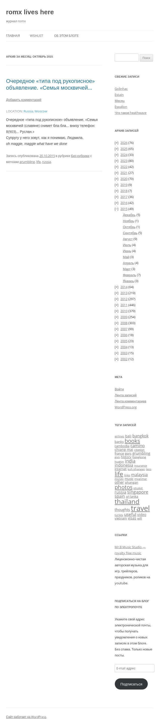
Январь (128, 281)
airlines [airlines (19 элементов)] (119, 436)
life (38, 161)
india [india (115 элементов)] (130, 461)
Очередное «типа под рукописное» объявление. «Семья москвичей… (50, 84)
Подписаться (131, 683)
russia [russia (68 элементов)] (120, 492)
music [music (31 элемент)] (129, 478)
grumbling (27, 161)
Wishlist (36, 36)
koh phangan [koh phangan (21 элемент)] (136, 469)
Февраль (129, 275)
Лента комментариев (130, 401)
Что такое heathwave (130, 112)
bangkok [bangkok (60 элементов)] (140, 436)
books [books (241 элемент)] (132, 440)
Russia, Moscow (35, 111)
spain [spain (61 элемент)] (120, 496)
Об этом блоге (66, 36)
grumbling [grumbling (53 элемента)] (141, 453)
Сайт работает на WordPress (26, 717)
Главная (13, 36)
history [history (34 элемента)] (126, 457)
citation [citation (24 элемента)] (139, 450)
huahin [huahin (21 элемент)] (119, 461)
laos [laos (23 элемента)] (148, 469)
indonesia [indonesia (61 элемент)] (124, 465)
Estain (119, 94)
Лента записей (125, 395)
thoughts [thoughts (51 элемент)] (122, 509)
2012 (123, 299)
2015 (123, 209)
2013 (123, 293)
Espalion (121, 106)
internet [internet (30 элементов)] (121, 469)
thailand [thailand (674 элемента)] (127, 501)
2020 (123, 178)
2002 (123, 359)
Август (128, 239)
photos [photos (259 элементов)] (123, 487)
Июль (127, 245)
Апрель (128, 263)
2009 (123, 317)
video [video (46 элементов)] (141, 514)
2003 (123, 353)
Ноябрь (128, 221)
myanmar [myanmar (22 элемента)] (140, 479)
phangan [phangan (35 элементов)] (131, 482)
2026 (123, 142)
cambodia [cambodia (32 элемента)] (122, 446)
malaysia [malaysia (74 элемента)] (139, 474)
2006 (123, 335)
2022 (123, 166)
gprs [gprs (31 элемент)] (128, 453)
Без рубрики (80, 155)
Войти (119, 389)
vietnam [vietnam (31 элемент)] (121, 518)
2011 (123, 305)
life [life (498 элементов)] (119, 474)
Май (126, 257)
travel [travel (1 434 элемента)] (140, 508)
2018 (123, 191)
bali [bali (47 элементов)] (128, 436)
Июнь (127, 251)
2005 (123, 341)
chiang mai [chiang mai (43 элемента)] (124, 449)
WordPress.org (126, 407)
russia (46, 161)
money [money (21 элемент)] (119, 479)
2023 (123, 160)
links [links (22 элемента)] (127, 475)
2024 (123, 154)
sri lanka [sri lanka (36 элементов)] (132, 496)
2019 (123, 185)
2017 (123, 197)
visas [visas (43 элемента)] (132, 518)
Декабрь (129, 215)
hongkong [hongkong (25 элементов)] (139, 457)
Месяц (119, 100)
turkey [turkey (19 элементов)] (119, 515)
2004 (123, 347)
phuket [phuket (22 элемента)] (138, 488)
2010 (123, 311)
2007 (123, 329)
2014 (123, 287)
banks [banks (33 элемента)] (119, 441)
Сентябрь (130, 233)
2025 (123, 148)
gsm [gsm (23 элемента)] (117, 457)
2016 (123, 203)
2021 (123, 172)
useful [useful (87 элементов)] (130, 514)
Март (127, 269)
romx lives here (30, 12)
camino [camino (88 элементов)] (137, 445)
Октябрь (129, 227)
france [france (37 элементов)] (119, 453)
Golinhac (121, 88)
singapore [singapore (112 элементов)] (137, 492)
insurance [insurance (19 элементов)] (140, 465)
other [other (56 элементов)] (119, 482)
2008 (123, 323)
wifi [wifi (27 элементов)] (139, 518)
